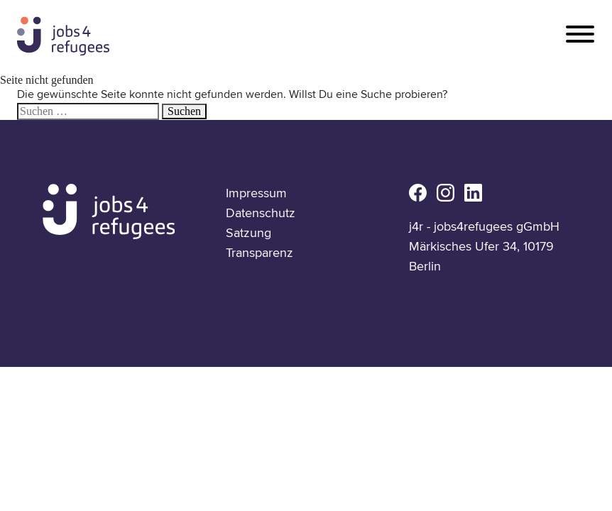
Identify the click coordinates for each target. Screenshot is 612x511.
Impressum (256, 193)
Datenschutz (260, 213)
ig (445, 193)
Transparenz (259, 252)
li (473, 193)
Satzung (248, 233)
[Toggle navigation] (580, 35)
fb (418, 193)
